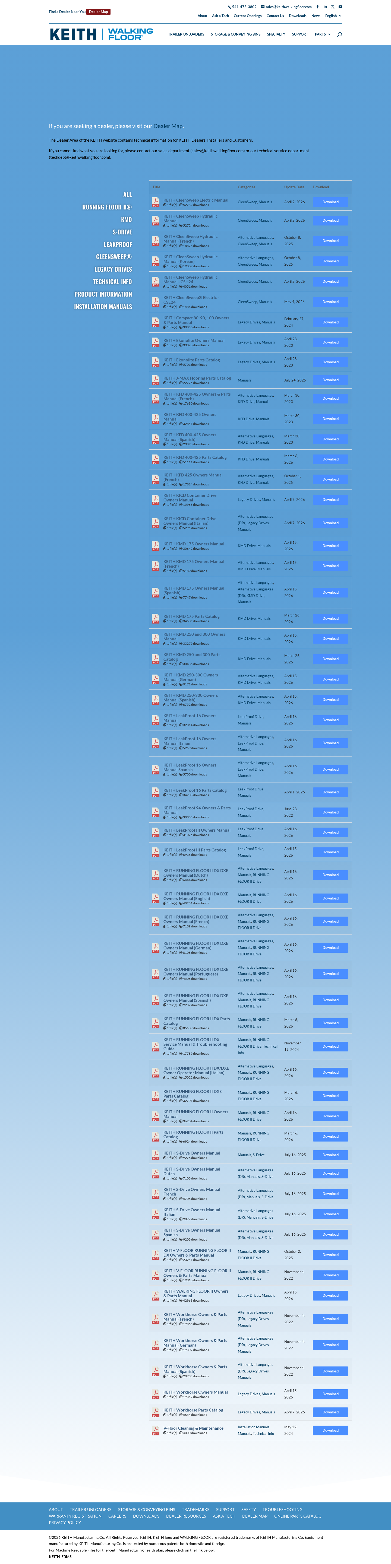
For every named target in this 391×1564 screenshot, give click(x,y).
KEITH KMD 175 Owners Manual (193, 544)
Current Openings (248, 16)
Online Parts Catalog (297, 1516)
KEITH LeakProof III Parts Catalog (194, 850)
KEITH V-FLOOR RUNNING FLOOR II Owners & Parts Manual (197, 1273)
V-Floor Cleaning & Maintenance (193, 1428)
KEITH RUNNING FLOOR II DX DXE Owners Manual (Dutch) (195, 873)
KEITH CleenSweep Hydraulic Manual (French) (190, 238)
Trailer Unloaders (186, 34)
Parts (320, 34)
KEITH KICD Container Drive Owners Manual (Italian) (189, 521)
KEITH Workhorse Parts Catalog (193, 1410)
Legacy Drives (249, 322)
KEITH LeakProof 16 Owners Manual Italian (189, 741)
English (331, 16)
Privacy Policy (65, 1522)
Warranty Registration (75, 1516)
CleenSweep (247, 202)
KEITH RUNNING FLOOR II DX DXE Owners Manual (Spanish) (195, 998)
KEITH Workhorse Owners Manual (195, 1392)
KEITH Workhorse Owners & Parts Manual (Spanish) (195, 1369)
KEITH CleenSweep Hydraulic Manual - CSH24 (190, 279)
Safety (248, 1509)
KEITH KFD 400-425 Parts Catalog (195, 457)
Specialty (276, 34)
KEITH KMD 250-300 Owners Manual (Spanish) (190, 697)
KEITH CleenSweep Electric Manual (195, 200)
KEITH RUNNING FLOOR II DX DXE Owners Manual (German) (195, 945)
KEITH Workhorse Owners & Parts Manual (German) (195, 1342)
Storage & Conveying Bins (235, 34)
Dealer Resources (186, 1516)
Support (300, 34)
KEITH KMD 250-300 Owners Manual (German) (190, 677)
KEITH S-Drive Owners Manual (191, 1153)
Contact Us (275, 16)
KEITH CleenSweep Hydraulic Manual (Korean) (190, 259)
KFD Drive (246, 401)
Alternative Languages (255, 237)
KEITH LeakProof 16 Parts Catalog (195, 790)
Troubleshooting (282, 1509)
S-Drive (259, 1155)
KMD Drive (247, 545)
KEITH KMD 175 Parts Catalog (191, 616)
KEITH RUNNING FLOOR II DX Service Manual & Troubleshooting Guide (195, 1044)
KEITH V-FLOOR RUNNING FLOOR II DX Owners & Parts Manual (197, 1252)
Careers (117, 1516)
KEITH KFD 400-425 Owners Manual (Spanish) (189, 437)
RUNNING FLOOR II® (107, 206)
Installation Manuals (253, 1427)
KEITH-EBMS (60, 1556)
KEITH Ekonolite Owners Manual (194, 340)
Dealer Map (98, 11)
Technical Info (263, 1433)
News (315, 16)
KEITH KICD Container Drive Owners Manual (189, 497)
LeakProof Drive (250, 716)
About (202, 16)
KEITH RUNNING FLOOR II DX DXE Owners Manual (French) (195, 919)
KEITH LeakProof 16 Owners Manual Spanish (189, 767)
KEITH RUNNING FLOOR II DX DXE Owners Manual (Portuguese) (195, 971)
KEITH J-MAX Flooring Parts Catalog (197, 378)
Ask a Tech (220, 16)
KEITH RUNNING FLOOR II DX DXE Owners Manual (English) (195, 896)
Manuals (265, 202)
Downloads (298, 16)
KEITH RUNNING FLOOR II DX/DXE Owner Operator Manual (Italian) (196, 1070)
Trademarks (195, 1509)
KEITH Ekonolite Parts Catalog (191, 360)
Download (331, 202)
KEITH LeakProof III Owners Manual (197, 830)
